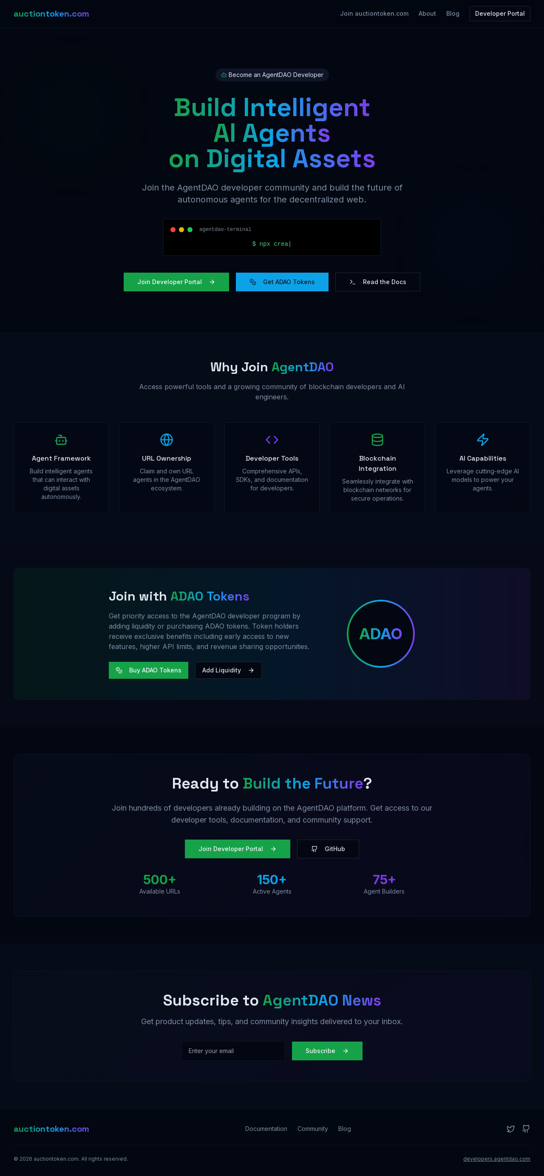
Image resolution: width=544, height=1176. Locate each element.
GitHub (328, 848)
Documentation (266, 1128)
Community (313, 1128)
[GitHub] (526, 1129)
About (427, 13)
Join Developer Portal (176, 281)
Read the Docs (377, 281)
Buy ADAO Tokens (148, 670)
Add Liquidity (228, 670)
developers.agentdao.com (496, 1159)
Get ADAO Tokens (282, 281)
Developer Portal (500, 13)
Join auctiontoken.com (374, 13)
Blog (452, 13)
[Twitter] (511, 1129)
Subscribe (327, 1050)
